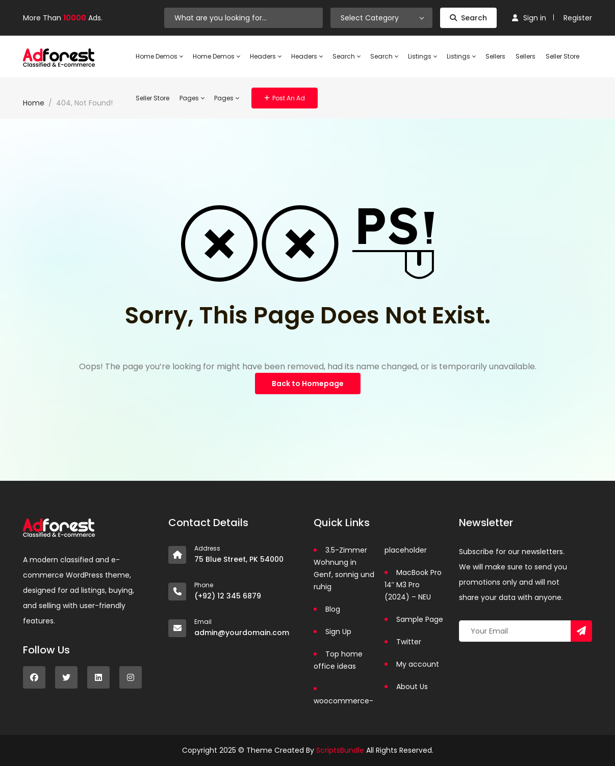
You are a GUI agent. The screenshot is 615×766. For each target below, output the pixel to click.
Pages (192, 98)
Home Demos (159, 56)
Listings (422, 56)
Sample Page (419, 619)
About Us (412, 686)
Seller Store (562, 56)
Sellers (495, 56)
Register (577, 18)
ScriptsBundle (340, 750)
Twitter (408, 642)
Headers (265, 56)
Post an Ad (284, 98)
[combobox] (381, 18)
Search (468, 18)
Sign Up (338, 631)
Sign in (529, 18)
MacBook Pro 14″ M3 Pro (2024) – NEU (413, 584)
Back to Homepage (308, 383)
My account (417, 664)
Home (33, 103)
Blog (332, 609)
